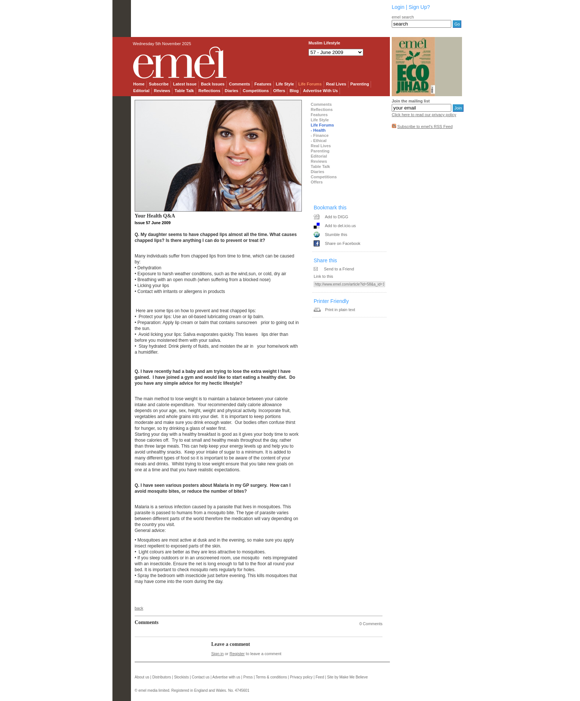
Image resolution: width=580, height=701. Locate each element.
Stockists (181, 677)
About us (142, 677)
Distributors (161, 677)
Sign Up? (419, 7)
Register (237, 653)
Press (248, 677)
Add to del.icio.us (340, 225)
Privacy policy (301, 677)
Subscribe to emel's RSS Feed (424, 126)
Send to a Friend (339, 269)
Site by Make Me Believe (347, 677)
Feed (320, 677)
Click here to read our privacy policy (424, 114)
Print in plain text (340, 309)
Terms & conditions (271, 677)
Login (398, 7)
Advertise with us (226, 677)
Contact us (201, 677)
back (139, 608)
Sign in (217, 653)
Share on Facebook (342, 243)
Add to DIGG (336, 217)
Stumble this (336, 234)
